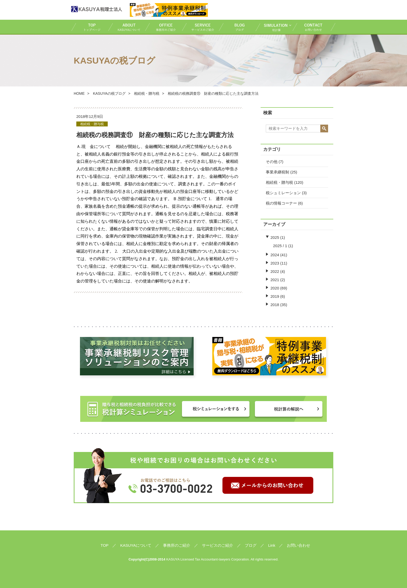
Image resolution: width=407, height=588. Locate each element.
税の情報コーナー (281, 203)
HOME (79, 93)
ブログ (237, 27)
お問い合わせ (314, 27)
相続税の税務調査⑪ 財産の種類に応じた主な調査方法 (155, 134)
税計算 (273, 27)
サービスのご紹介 (200, 27)
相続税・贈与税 (279, 182)
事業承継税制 (277, 172)
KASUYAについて (126, 27)
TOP (89, 27)
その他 (271, 161)
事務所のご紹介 (163, 27)
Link (271, 545)
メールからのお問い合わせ (267, 485)
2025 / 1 (280, 246)
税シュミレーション (283, 193)
